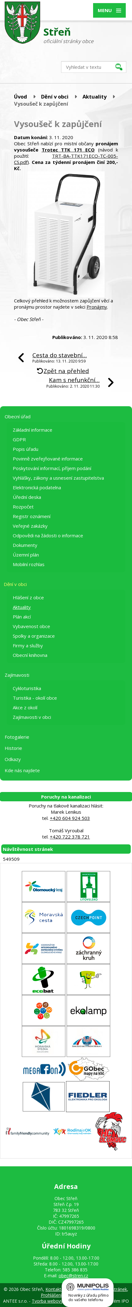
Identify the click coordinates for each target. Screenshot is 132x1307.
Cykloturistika (27, 688)
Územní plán (26, 555)
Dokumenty (25, 545)
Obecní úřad (18, 416)
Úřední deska (27, 497)
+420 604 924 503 (70, 818)
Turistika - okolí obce (35, 698)
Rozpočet (23, 507)
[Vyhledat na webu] (93, 67)
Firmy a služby (28, 645)
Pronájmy (97, 307)
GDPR (19, 439)
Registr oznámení (31, 516)
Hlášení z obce (28, 597)
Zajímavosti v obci (32, 717)
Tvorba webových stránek (58, 1301)
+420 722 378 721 (70, 837)
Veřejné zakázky (30, 526)
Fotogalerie (17, 737)
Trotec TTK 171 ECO (68, 150)
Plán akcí (22, 617)
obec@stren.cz (73, 1275)
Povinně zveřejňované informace (48, 458)
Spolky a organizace (34, 636)
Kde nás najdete (22, 770)
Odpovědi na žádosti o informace (48, 535)
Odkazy (13, 759)
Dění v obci (54, 96)
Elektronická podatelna (37, 487)
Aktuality (94, 96)
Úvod (20, 96)
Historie (13, 748)
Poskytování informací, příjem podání (52, 468)
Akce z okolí (25, 707)
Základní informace (32, 430)
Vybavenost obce (31, 626)
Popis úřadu (25, 449)
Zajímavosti (17, 675)
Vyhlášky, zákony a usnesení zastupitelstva (58, 478)
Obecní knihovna (30, 655)
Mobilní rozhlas (29, 564)
